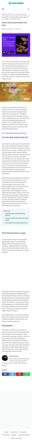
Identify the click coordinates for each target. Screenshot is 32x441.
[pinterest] (19, 374)
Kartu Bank (18, 438)
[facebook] (5, 374)
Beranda (6, 432)
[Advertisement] (16, 271)
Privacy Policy (5, 435)
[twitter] (12, 374)
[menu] (3, 9)
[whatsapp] (26, 374)
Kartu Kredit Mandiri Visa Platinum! (15, 133)
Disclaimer (14, 435)
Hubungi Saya (14, 432)
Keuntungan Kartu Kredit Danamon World (16, 223)
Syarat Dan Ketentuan (24, 435)
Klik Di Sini (18, 363)
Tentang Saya (23, 432)
